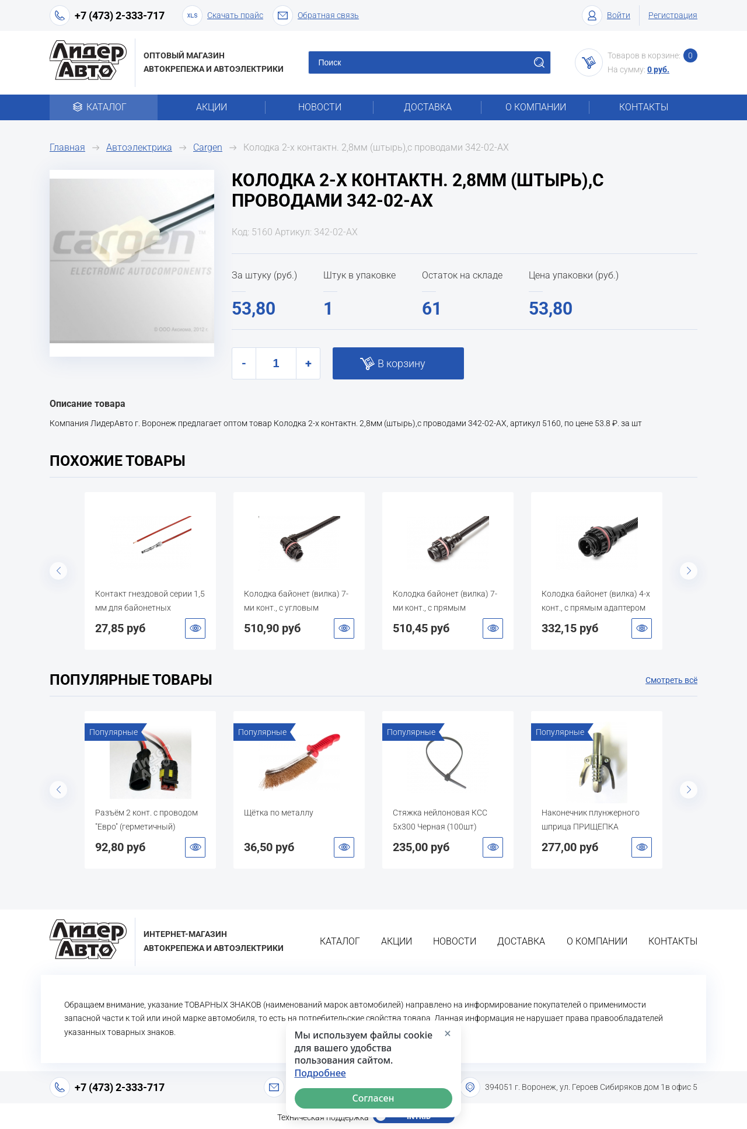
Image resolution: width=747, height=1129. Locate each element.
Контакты (643, 107)
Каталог (104, 107)
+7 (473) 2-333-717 (120, 15)
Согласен (373, 1098)
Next (688, 571)
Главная (67, 147)
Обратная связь (316, 15)
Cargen (207, 147)
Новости (319, 107)
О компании (535, 107)
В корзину (401, 363)
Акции (211, 107)
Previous (58, 571)
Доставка (428, 107)
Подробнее (320, 1073)
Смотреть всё (671, 680)
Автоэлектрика (139, 147)
